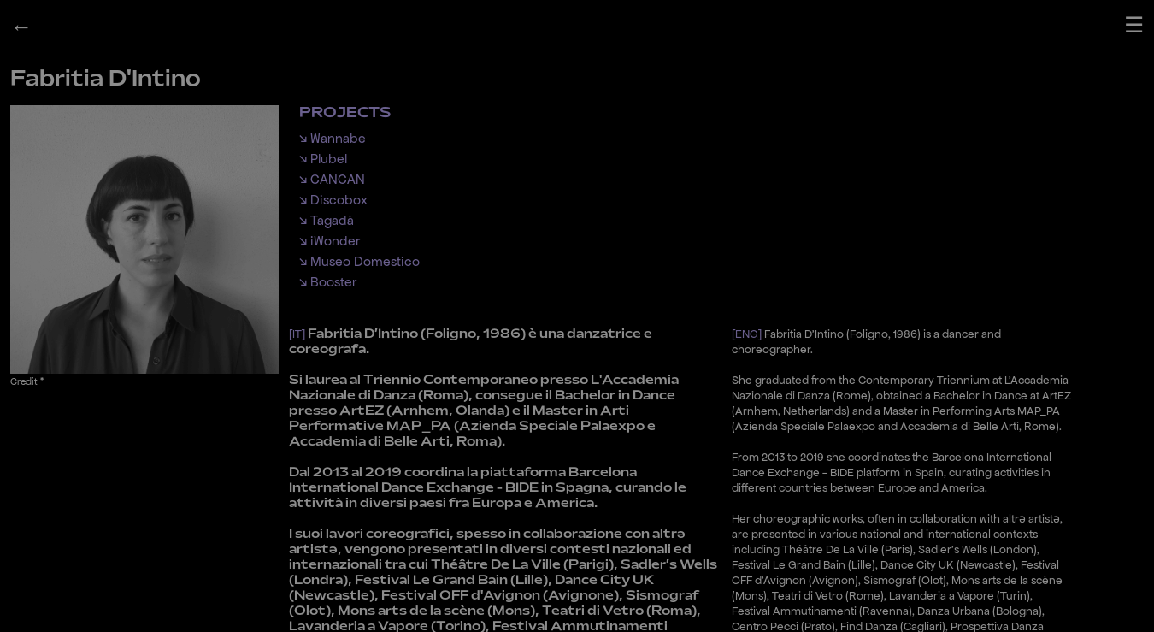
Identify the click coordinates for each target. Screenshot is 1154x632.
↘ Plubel (323, 158)
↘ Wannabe (332, 138)
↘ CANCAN (332, 179)
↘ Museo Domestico (359, 261)
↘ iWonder (329, 240)
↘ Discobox (333, 199)
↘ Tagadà (326, 220)
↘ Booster (327, 282)
